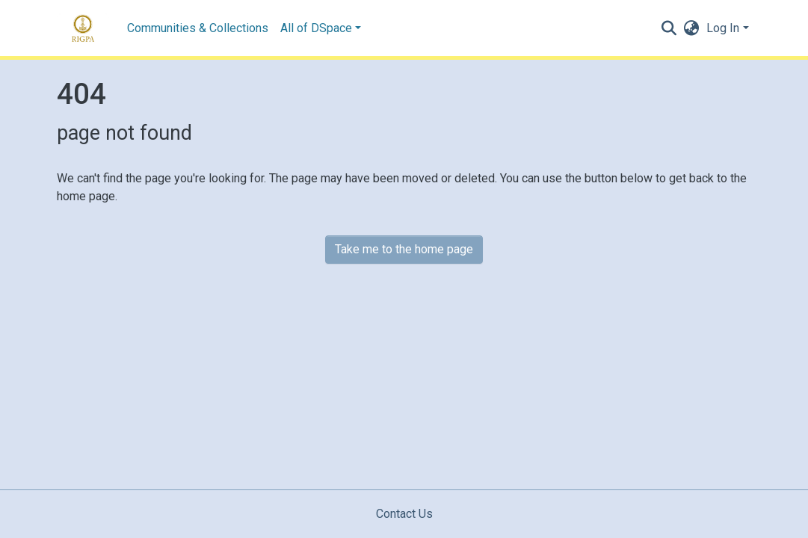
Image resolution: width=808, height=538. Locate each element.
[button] (691, 28)
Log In (722, 28)
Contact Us (404, 514)
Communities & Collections (197, 28)
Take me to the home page (404, 249)
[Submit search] (669, 28)
